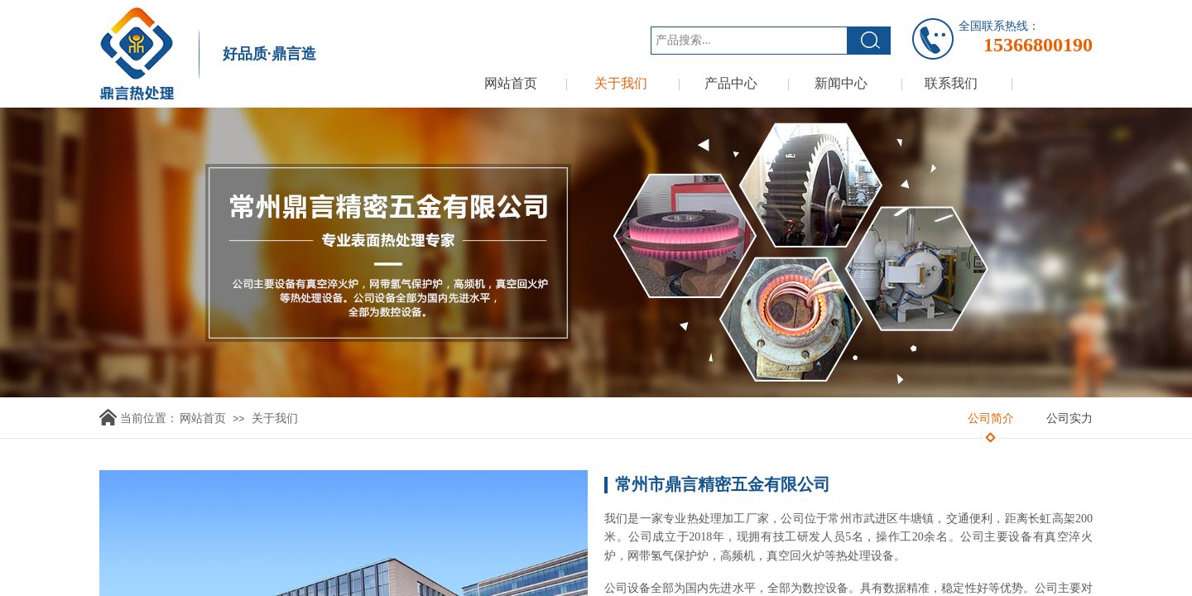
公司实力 (1069, 418)
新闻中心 (841, 83)
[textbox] (749, 40)
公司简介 (991, 418)
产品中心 (730, 83)
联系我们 (951, 83)
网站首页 (510, 83)
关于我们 (620, 83)
